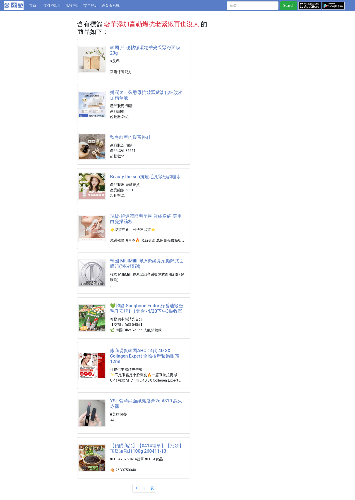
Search (288, 5)
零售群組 (90, 5)
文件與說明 (52, 5)
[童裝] (252, 5)
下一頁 (148, 488)
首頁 (35, 5)
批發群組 (72, 5)
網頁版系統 (110, 5)
